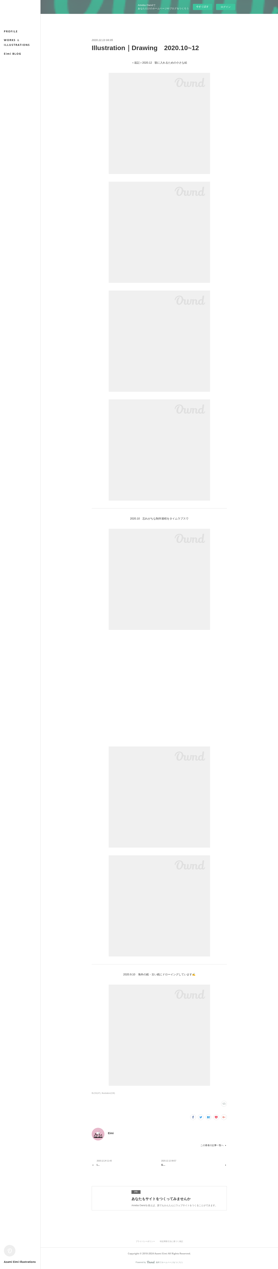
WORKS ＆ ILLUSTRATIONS (17, 42)
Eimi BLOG (12, 53)
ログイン (226, 6)
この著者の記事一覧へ (213, 1145)
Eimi (111, 1133)
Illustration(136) (108, 1093)
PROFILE (11, 31)
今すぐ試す (202, 6)
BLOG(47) (96, 1093)
